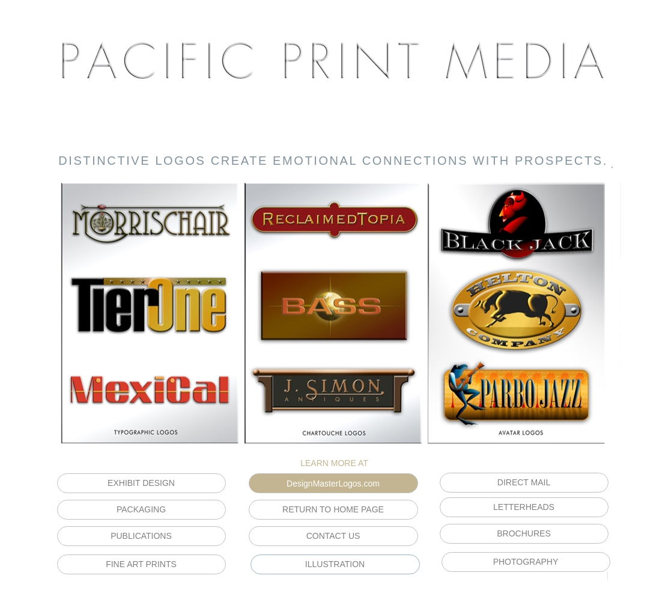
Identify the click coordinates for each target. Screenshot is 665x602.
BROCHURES (523, 533)
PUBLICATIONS (141, 536)
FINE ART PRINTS (141, 564)
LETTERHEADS (523, 507)
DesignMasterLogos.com (333, 483)
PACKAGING (141, 509)
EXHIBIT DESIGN (141, 483)
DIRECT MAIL (523, 482)
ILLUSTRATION (335, 564)
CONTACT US (333, 536)
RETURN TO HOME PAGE (333, 509)
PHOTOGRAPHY (526, 562)
